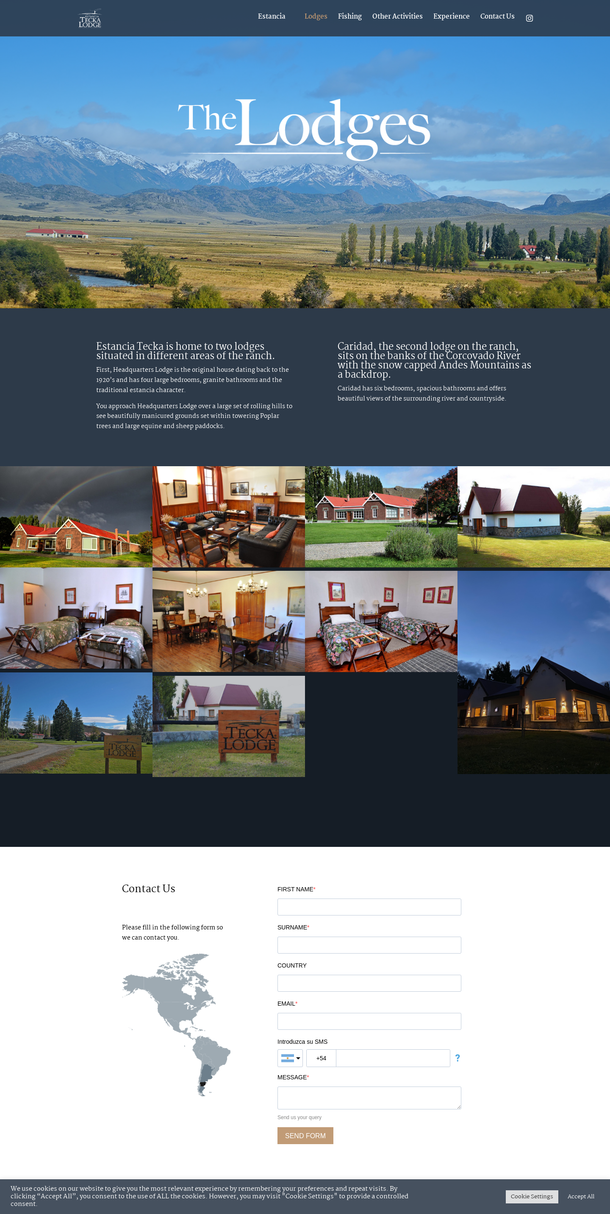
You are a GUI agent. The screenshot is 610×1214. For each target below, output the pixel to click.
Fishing (350, 18)
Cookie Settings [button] (532, 1196)
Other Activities (397, 18)
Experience (451, 18)
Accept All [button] (581, 1196)
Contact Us (497, 18)
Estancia (272, 18)
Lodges (316, 18)
